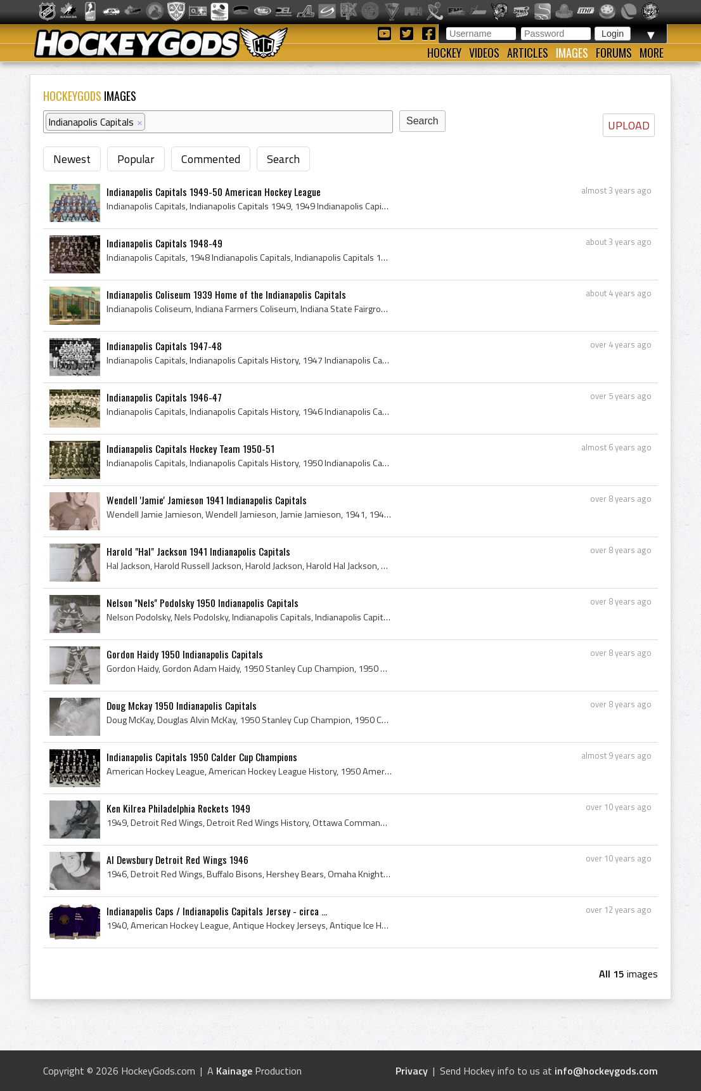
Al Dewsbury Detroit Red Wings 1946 (177, 859)
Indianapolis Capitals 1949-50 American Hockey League (213, 191)
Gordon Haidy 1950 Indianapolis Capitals (184, 654)
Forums (614, 52)
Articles (527, 52)
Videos (484, 52)
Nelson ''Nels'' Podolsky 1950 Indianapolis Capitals (202, 602)
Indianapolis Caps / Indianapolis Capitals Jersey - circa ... (216, 910)
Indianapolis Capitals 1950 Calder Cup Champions (201, 756)
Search (283, 158)
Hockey (444, 52)
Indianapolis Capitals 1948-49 (164, 243)
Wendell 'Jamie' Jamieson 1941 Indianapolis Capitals (206, 499)
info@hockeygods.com (606, 1070)
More (652, 52)
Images (572, 52)
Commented (210, 158)
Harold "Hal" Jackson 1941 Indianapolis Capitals (198, 551)
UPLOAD (629, 125)
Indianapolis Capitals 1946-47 (164, 397)
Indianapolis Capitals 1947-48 (164, 345)
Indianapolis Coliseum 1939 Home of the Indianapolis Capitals (226, 294)
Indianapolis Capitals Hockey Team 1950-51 (190, 448)
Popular (136, 158)
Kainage (234, 1070)
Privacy (412, 1070)
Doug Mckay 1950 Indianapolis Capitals (181, 705)
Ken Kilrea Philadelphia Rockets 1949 (178, 808)
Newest (72, 158)
